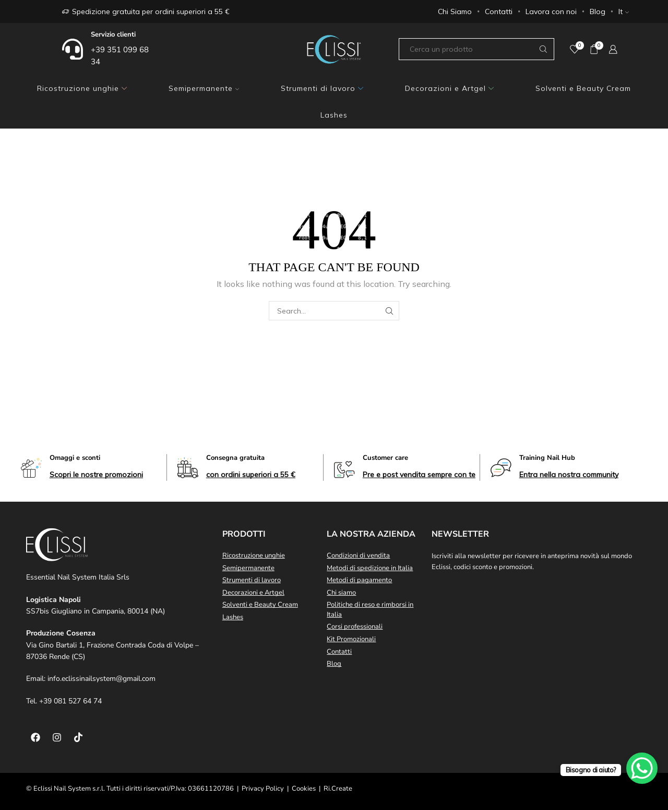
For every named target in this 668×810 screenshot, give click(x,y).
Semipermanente (204, 88)
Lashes (334, 115)
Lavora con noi (551, 11)
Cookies (304, 788)
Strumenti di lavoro (322, 88)
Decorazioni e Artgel (449, 88)
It (623, 11)
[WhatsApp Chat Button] (642, 768)
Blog (597, 11)
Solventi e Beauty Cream (583, 88)
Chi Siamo (455, 11)
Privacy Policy (263, 788)
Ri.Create (338, 788)
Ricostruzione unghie (82, 88)
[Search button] (543, 49)
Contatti (498, 11)
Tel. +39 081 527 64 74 (64, 701)
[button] (96, 474)
